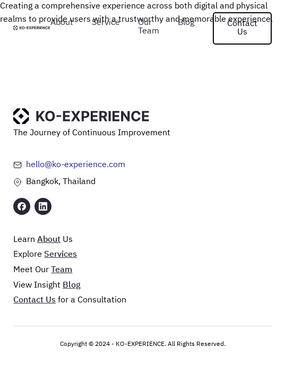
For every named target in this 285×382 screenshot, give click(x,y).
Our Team (148, 26)
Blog (186, 22)
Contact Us (242, 27)
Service (106, 22)
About (61, 22)
